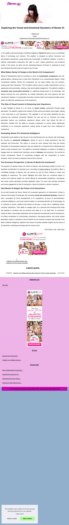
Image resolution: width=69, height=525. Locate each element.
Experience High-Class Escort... (12, 383)
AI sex (35, 36)
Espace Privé (56, 389)
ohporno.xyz (35, 34)
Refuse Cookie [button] (12, 518)
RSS (37, 389)
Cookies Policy (31, 389)
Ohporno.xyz (17, 389)
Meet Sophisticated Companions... (12, 370)
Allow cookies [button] (27, 518)
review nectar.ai (44, 169)
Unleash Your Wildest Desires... (12, 360)
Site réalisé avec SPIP (46, 389)
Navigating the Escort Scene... (11, 378)
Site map (5, 285)
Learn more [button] (20, 514)
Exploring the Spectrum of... (10, 374)
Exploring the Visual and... (10, 356)
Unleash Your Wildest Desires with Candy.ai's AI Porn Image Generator (17, 262)
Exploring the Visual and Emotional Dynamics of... (35, 38)
